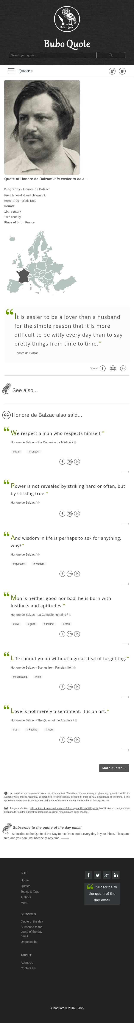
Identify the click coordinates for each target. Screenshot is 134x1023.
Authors (26, 897)
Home (25, 880)
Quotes (26, 71)
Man (17, 451)
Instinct (50, 623)
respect (35, 451)
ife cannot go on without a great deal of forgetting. (68, 658)
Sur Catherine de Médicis (54, 442)
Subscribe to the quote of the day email (102, 893)
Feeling (33, 729)
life (39, 676)
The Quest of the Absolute (54, 720)
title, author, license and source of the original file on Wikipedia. (64, 808)
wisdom (40, 563)
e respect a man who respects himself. (56, 433)
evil (17, 623)
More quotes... (114, 768)
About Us (27, 962)
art (16, 729)
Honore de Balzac (26, 353)
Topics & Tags (30, 891)
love (50, 729)
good (33, 623)
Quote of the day (32, 921)
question (20, 563)
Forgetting (21, 676)
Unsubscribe (29, 942)
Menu (24, 903)
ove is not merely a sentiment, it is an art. (58, 711)
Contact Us (28, 968)
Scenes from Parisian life (54, 667)
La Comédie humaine (51, 614)
